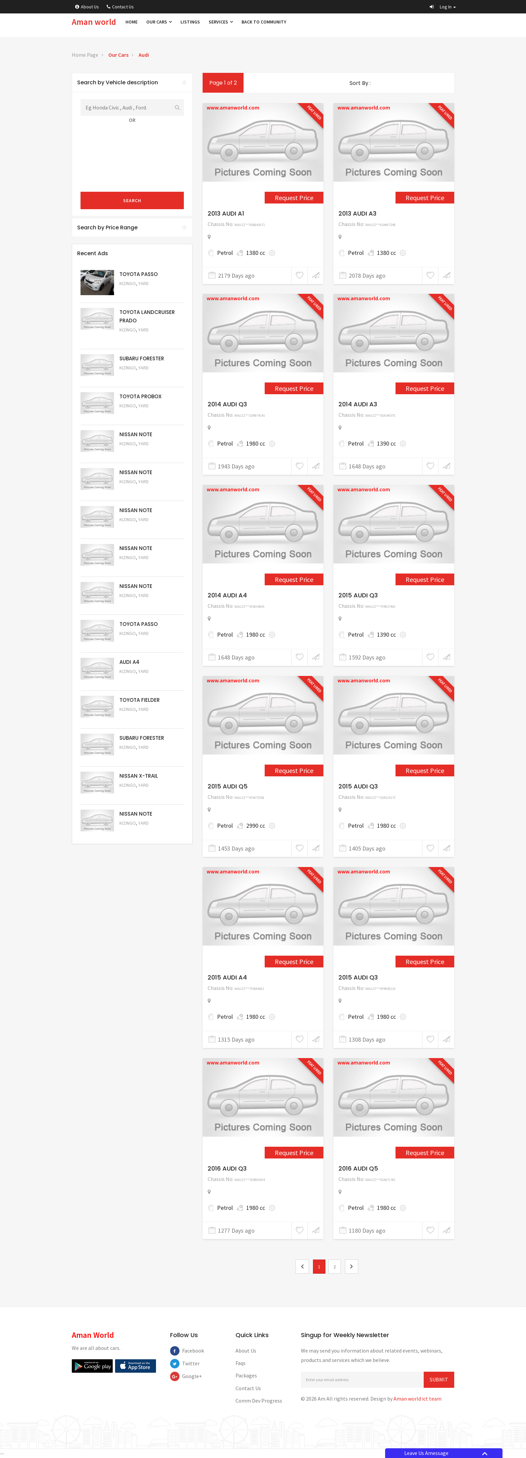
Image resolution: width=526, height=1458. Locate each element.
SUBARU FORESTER (141, 358)
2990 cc (255, 825)
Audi (144, 54)
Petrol (225, 253)
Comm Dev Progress (258, 1400)
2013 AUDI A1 (226, 213)
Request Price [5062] (137, 415)
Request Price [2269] (294, 197)
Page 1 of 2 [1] (223, 83)
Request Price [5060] (137, 491)
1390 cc (386, 443)
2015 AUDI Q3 (358, 595)
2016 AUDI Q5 (358, 1168)
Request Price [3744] (425, 579)
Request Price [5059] (137, 529)
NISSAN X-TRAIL (138, 775)
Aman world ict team (417, 1398)
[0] (302, 1267)
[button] (443, 7)
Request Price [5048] (137, 339)
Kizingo (127, 283)
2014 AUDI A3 (357, 404)
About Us (87, 7)
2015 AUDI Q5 (228, 786)
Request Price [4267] (294, 961)
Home (131, 22)
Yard (143, 283)
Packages (246, 1375)
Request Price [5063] (137, 293)
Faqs (240, 1363)
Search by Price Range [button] (132, 227)
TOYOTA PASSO (138, 274)
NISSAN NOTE (135, 434)
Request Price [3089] (294, 388)
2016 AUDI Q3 (227, 1168)
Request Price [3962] (294, 770)
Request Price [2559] (425, 197)
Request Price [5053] (137, 756)
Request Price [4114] (425, 770)
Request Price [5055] (137, 680)
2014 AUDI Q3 (227, 404)
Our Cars (159, 22)
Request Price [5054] (137, 718)
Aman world (94, 21)
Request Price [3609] (294, 579)
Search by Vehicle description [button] (132, 82)
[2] (351, 1267)
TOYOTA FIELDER (139, 699)
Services (221, 22)
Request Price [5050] (137, 832)
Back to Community (264, 22)
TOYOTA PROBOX (140, 396)
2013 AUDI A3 (357, 213)
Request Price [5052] (137, 794)
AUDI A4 (129, 662)
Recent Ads (92, 253)
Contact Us (120, 7)
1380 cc (255, 253)
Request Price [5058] (137, 567)
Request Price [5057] (137, 604)
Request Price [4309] (294, 1152)
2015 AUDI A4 (227, 977)
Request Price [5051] (137, 377)
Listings (190, 22)
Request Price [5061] (137, 453)
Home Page (85, 54)
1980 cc (255, 443)
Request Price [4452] (425, 1152)
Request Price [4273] (425, 961)
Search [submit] (132, 200)
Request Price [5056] (137, 642)
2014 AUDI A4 (227, 595)
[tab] (132, 82)
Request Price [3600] (425, 388)
